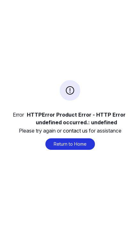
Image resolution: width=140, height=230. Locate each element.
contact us (75, 130)
